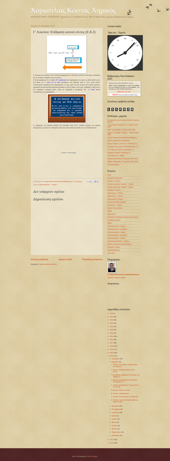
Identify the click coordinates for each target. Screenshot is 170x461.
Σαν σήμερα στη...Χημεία (115, 155)
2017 (112, 343)
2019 (112, 336)
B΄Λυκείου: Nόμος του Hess (120, 390)
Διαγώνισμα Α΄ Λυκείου (115, 193)
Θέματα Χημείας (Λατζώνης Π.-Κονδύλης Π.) (122, 143)
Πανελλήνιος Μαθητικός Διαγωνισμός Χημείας (122, 217)
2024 (112, 320)
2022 (112, 326)
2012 (112, 439)
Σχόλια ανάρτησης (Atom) (48, 264)
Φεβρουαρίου (116, 432)
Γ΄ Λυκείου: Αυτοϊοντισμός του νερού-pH (124, 397)
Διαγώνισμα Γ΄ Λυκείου (115, 196)
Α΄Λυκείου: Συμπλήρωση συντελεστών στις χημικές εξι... (124, 381)
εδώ (69, 75)
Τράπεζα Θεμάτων (113, 250)
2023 (112, 323)
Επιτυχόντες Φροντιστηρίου (116, 202)
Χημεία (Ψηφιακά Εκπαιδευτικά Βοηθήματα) (122, 137)
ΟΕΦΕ (109, 211)
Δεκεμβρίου (116, 359)
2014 (112, 353)
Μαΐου (114, 422)
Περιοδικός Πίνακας (114, 220)
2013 (112, 356)
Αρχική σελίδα (65, 259)
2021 (112, 330)
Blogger (95, 456)
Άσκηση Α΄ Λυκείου (113, 181)
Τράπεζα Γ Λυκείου (113, 247)
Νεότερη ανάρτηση (39, 259)
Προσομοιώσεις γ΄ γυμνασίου (117, 235)
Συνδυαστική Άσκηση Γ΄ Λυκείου (118, 241)
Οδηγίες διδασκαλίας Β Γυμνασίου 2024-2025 (122, 158)
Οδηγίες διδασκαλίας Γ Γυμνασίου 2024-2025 (122, 161)
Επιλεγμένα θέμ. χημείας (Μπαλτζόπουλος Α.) (122, 146)
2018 (112, 339)
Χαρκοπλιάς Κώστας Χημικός (73, 10)
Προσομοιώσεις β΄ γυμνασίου (117, 229)
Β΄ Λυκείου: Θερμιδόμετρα (120, 393)
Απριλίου (115, 425)
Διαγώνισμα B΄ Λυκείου (115, 199)
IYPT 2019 (111, 253)
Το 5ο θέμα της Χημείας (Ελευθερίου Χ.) (120, 150)
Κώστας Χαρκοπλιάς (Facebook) (118, 140)
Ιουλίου (114, 416)
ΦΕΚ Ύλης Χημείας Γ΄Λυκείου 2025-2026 (121, 130)
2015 (112, 349)
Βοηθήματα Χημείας (114, 190)
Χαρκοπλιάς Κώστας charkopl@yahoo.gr (124, 274)
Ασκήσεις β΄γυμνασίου (115, 178)
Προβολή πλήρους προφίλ (116, 277)
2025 (112, 317)
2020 (112, 333)
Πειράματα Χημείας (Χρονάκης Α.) (118, 152)
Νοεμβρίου (115, 362)
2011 (112, 443)
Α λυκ (109, 175)
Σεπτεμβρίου (116, 409)
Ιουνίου (114, 419)
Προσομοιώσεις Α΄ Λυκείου (116, 226)
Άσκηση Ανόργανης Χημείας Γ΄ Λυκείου (120, 184)
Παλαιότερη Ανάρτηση (92, 259)
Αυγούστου (115, 412)
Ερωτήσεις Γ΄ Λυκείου (114, 205)
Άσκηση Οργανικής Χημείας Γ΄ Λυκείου (120, 187)
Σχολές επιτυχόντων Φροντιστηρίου (119, 244)
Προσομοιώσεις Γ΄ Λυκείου (48, 185)
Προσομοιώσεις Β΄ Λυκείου (116, 232)
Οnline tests (111, 214)
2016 (112, 346)
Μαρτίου (115, 429)
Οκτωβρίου (115, 406)
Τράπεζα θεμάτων (113, 165)
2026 (112, 313)
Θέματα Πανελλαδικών (115, 208)
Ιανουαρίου (115, 435)
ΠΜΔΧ (109, 223)
